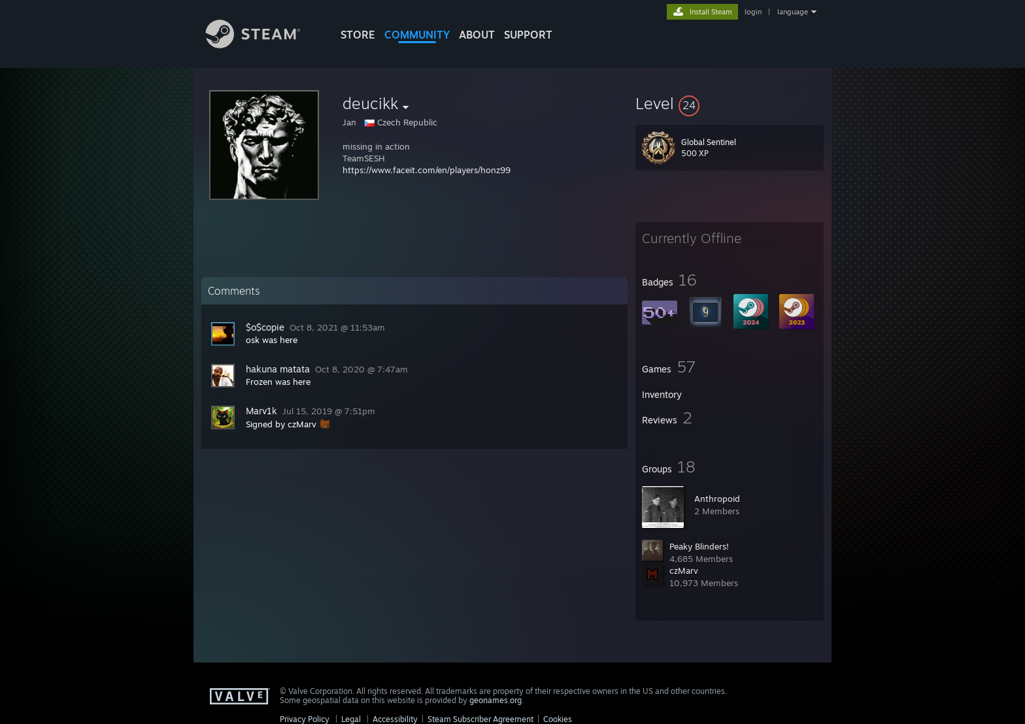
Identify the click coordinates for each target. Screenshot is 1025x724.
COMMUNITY (417, 34)
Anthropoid (717, 498)
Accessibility (395, 719)
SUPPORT (528, 34)
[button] (729, 103)
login (753, 11)
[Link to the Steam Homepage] (262, 44)
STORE (358, 34)
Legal (351, 719)
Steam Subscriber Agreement (480, 719)
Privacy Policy (304, 719)
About (477, 34)
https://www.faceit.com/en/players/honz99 (427, 170)
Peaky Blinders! (699, 546)
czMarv (683, 570)
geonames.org (495, 700)
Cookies (557, 719)
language (792, 11)
